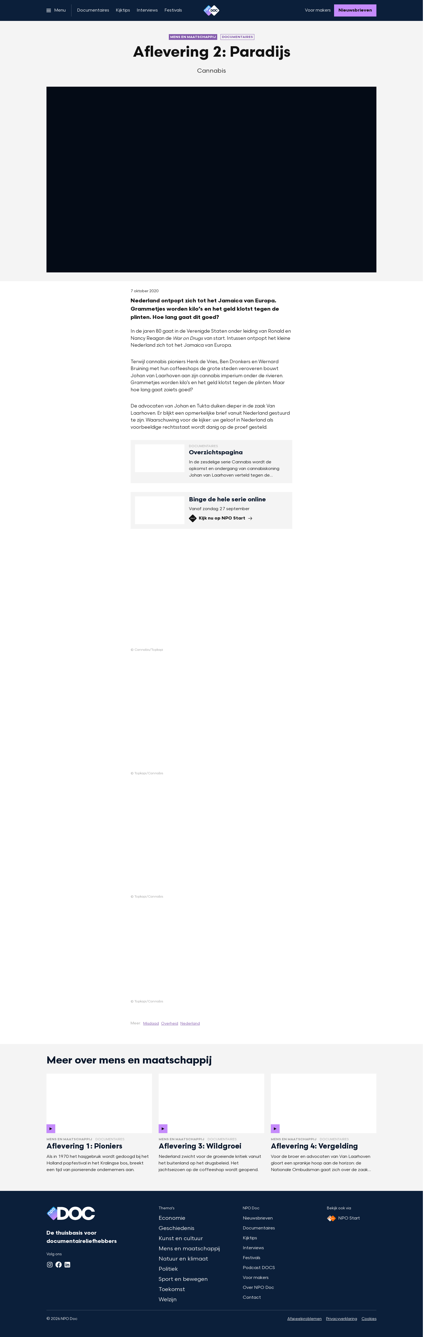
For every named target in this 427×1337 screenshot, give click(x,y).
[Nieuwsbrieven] (355, 10)
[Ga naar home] (211, 10)
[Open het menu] (56, 10)
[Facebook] (58, 1264)
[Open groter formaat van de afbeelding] (169, 592)
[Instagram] (49, 1264)
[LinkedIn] (67, 1264)
